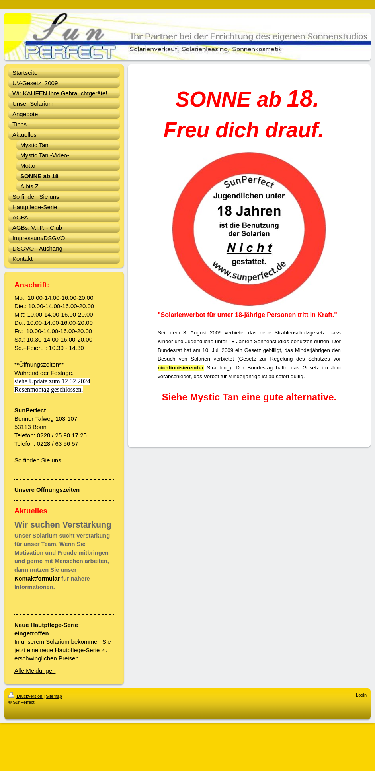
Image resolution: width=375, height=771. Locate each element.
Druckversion (25, 696)
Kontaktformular (37, 578)
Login (361, 695)
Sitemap (54, 696)
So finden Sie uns (37, 460)
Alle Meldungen (34, 670)
